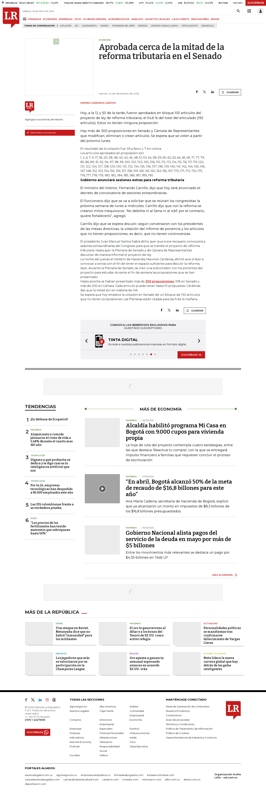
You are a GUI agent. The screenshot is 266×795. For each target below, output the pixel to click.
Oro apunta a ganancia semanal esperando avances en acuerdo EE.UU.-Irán (147, 663)
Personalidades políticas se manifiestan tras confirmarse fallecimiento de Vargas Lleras (222, 635)
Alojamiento (89, 26)
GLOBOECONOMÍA (94, 19)
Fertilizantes (190, 26)
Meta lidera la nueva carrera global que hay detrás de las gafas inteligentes (221, 663)
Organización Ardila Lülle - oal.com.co (227, 776)
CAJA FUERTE (180, 19)
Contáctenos (174, 715)
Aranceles (207, 26)
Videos (104, 755)
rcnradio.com (130, 779)
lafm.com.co (172, 779)
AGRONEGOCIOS (118, 19)
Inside (133, 737)
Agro (33, 518)
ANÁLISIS (137, 19)
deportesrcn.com (35, 783)
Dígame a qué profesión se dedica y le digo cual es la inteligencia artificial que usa (50, 465)
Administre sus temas (41, 132)
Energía (142, 26)
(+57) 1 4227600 (35, 719)
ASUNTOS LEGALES (157, 19)
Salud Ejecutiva (139, 746)
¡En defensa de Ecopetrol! (49, 419)
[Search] (238, 11)
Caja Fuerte (107, 710)
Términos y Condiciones (180, 724)
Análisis (134, 706)
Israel (59, 623)
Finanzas (75, 733)
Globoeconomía (139, 733)
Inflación (65, 26)
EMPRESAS (66, 19)
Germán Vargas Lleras (164, 26)
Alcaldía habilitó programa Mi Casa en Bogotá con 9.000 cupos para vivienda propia (176, 431)
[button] (85, 341)
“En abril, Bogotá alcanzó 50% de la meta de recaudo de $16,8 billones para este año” (179, 488)
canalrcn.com (110, 779)
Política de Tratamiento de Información (189, 728)
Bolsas (134, 653)
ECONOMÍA (50, 19)
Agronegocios (78, 706)
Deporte (61, 653)
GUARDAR (230, 92)
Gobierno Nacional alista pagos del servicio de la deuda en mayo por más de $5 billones (178, 539)
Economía (136, 719)
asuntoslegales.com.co (39, 775)
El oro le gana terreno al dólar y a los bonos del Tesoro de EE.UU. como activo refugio (148, 633)
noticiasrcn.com (151, 779)
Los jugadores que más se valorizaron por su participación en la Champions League (73, 663)
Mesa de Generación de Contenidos (187, 706)
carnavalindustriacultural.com (80, 779)
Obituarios (106, 741)
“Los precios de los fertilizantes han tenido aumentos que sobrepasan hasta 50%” (50, 528)
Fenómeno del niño (123, 26)
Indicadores (77, 737)
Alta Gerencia (108, 706)
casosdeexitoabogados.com (42, 779)
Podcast (75, 746)
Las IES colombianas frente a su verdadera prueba (52, 506)
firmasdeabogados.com (128, 775)
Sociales (75, 755)
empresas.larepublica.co (95, 775)
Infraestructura (108, 737)
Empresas (75, 728)
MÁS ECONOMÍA (222, 574)
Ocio (133, 741)
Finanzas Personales (112, 733)
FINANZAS (34, 19)
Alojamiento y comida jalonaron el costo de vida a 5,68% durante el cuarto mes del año (51, 440)
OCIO (77, 19)
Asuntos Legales (79, 710)
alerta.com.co (192, 779)
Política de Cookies (177, 733)
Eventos (134, 728)
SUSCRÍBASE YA (191, 354)
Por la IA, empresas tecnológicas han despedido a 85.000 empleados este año (51, 489)
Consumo (75, 719)
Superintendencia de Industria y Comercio (191, 737)
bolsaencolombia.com (160, 775)
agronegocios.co (66, 775)
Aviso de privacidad (177, 719)
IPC (76, 26)
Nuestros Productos (178, 710)
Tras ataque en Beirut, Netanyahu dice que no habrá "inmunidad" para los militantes (74, 633)
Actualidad (211, 623)
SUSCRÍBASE (255, 2)
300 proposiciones (159, 281)
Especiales (106, 728)
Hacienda (35, 429)
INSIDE (215, 19)
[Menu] (25, 18)
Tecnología (37, 455)
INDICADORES (200, 19)
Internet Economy (215, 653)
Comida (104, 26)
